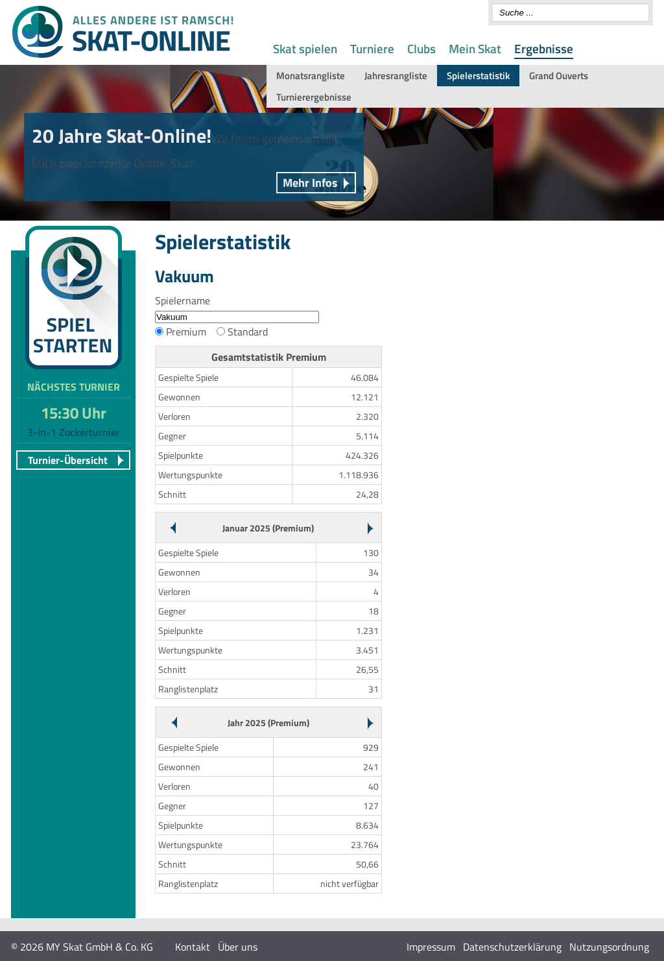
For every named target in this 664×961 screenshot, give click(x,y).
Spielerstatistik (478, 75)
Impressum (431, 947)
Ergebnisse (543, 48)
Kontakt (192, 947)
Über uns (237, 947)
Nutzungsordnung (609, 947)
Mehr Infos (310, 182)
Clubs (421, 48)
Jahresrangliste (395, 75)
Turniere (372, 48)
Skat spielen (305, 48)
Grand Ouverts (558, 75)
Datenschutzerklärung (512, 947)
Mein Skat (475, 48)
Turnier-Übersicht (68, 460)
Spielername (182, 300)
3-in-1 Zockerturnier (73, 432)
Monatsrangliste (310, 75)
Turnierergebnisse (313, 97)
